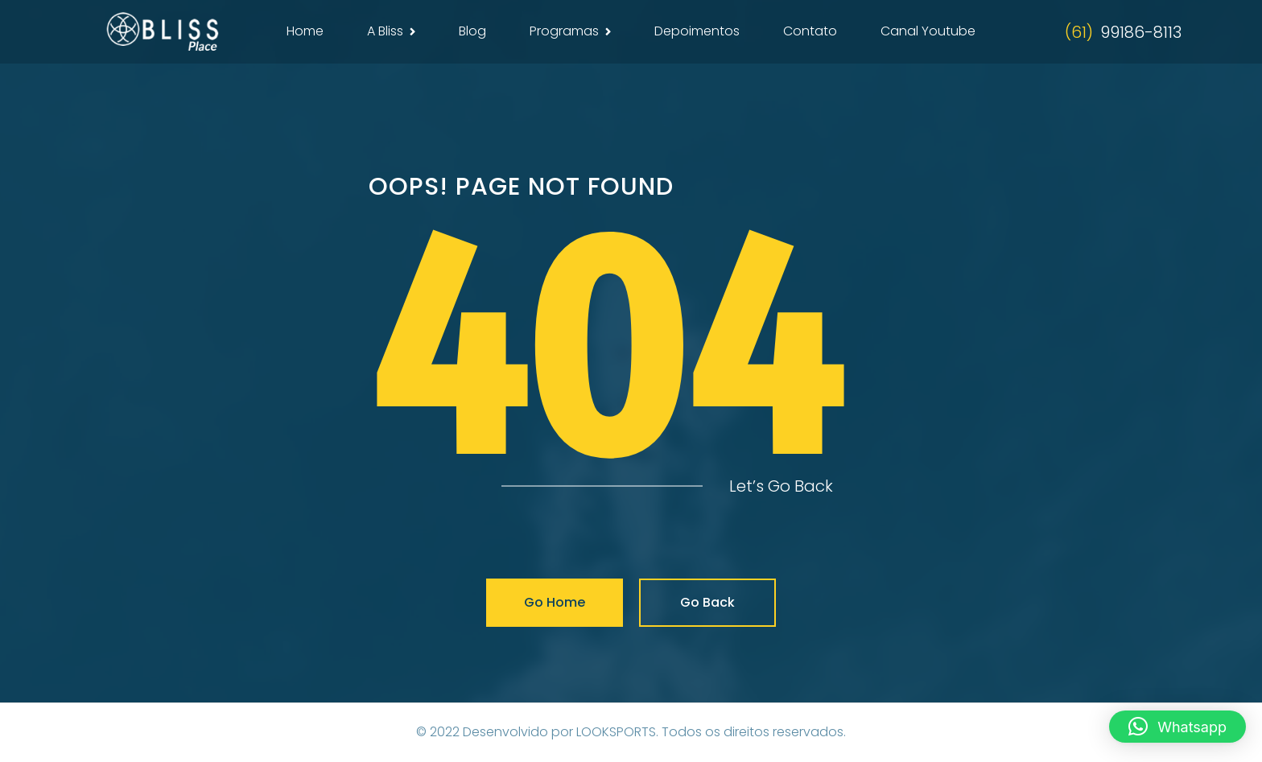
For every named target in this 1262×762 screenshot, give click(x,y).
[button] (1177, 727)
